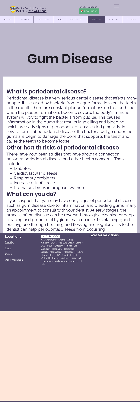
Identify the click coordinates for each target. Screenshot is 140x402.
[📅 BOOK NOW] (89, 11)
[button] (116, 6)
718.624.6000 (37, 11)
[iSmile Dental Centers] (31, 8)
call (57, 261)
